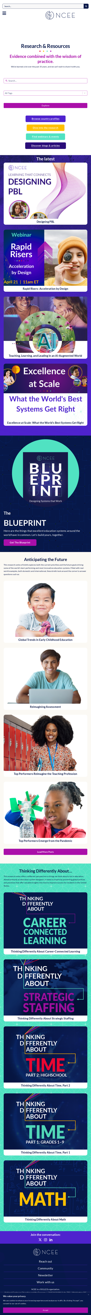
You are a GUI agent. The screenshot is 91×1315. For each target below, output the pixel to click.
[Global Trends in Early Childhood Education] (45, 582)
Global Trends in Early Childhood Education (45, 639)
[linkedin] (50, 1239)
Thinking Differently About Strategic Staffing (45, 1018)
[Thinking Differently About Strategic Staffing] (45, 961)
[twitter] (40, 1239)
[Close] (88, 1294)
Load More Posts (45, 851)
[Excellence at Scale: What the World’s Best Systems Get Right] (45, 365)
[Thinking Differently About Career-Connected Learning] (45, 894)
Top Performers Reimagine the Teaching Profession (45, 773)
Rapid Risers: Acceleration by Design (45, 288)
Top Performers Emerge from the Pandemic (45, 840)
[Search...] (43, 6)
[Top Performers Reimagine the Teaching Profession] (45, 716)
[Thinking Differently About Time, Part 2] (45, 1028)
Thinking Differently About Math (45, 1219)
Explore (45, 105)
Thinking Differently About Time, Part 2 (45, 1085)
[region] (45, 1303)
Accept (45, 1310)
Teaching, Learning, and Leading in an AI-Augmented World (45, 355)
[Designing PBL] (45, 164)
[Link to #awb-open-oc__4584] (4, 13)
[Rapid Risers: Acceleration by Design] (45, 231)
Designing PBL (45, 221)
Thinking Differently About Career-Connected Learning (45, 951)
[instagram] (45, 1239)
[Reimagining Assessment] (45, 649)
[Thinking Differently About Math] (45, 1162)
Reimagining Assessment (45, 706)
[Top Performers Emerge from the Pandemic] (45, 783)
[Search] (86, 6)
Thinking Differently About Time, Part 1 (45, 1152)
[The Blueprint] (45, 440)
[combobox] (43, 93)
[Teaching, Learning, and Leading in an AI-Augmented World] (45, 298)
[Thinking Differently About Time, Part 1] (45, 1095)
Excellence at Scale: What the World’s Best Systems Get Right (45, 422)
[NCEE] (60, 12)
